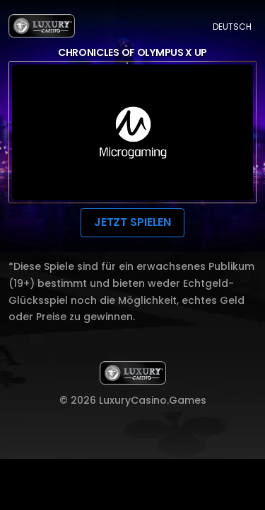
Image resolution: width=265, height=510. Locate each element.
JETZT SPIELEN (132, 222)
